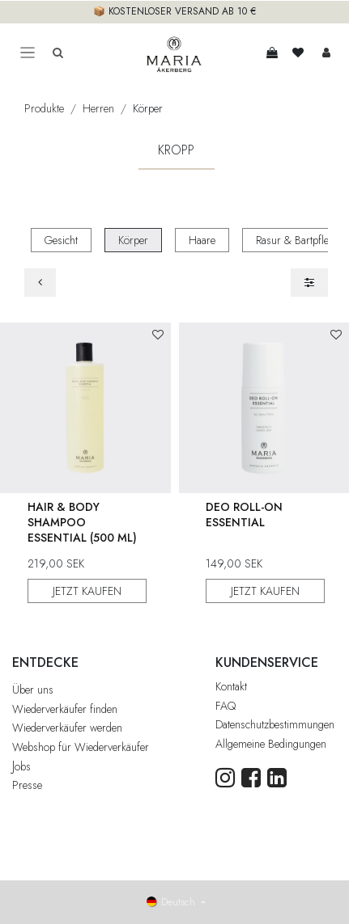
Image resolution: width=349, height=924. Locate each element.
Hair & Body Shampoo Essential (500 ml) (82, 521)
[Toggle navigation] (27, 53)
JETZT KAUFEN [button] (87, 590)
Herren (98, 108)
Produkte (44, 108)
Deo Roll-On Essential (244, 514)
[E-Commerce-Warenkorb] (272, 52)
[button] (158, 335)
